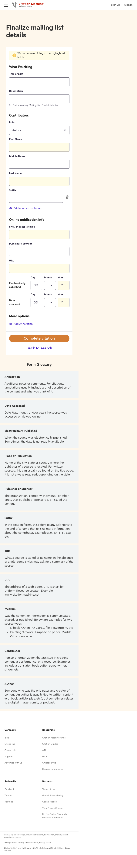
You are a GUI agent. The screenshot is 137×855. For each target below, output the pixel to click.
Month (48, 277)
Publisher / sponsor (20, 243)
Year (60, 277)
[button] (39, 130)
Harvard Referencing (52, 769)
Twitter (8, 796)
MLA (44, 757)
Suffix (12, 190)
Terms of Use (48, 789)
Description (16, 91)
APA (44, 750)
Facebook (9, 789)
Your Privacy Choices (52, 808)
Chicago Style (49, 763)
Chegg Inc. (10, 744)
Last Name (15, 173)
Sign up (115, 5)
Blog (7, 738)
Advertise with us (13, 763)
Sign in (128, 5)
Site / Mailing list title (22, 227)
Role (12, 122)
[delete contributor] (67, 197)
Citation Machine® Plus (53, 738)
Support (9, 757)
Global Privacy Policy (52, 796)
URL (11, 260)
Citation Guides (50, 744)
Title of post (16, 74)
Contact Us (10, 750)
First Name (15, 139)
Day (33, 277)
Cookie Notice (49, 802)
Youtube (9, 802)
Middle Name (17, 156)
